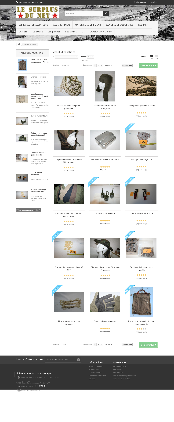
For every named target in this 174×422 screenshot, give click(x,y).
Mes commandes (119, 366)
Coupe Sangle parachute (36, 173)
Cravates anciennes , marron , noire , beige (69, 214)
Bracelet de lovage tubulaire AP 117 (38, 190)
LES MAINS (71, 31)
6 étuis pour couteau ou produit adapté (39, 134)
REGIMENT (144, 24)
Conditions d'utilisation (97, 376)
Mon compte (119, 362)
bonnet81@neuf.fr (33, 406)
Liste (156, 57)
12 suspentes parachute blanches (69, 322)
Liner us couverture (38, 77)
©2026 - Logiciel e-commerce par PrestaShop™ (33, 415)
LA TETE (23, 31)
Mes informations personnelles (124, 376)
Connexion (152, 2)
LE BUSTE (38, 31)
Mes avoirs (117, 369)
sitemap (92, 379)
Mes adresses (118, 372)
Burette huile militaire (39, 116)
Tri (53, 57)
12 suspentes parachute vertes (141, 106)
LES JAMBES (54, 31)
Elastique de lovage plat (141, 159)
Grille (151, 57)
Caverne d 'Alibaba (101, 31)
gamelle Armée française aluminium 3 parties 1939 (39, 96)
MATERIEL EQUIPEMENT (88, 24)
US (83, 31)
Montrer (83, 57)
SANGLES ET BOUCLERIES (119, 24)
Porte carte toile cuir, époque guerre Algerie (40, 61)
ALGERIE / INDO (61, 24)
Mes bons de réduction (121, 379)
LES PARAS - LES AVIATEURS (33, 24)
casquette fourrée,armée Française (105, 107)
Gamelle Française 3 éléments (105, 159)
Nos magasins (94, 369)
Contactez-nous (140, 2)
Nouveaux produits (31, 53)
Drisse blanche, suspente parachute (68, 107)
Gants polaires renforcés (105, 321)
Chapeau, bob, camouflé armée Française (105, 268)
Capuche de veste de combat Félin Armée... (68, 160)
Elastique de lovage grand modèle (39, 154)
